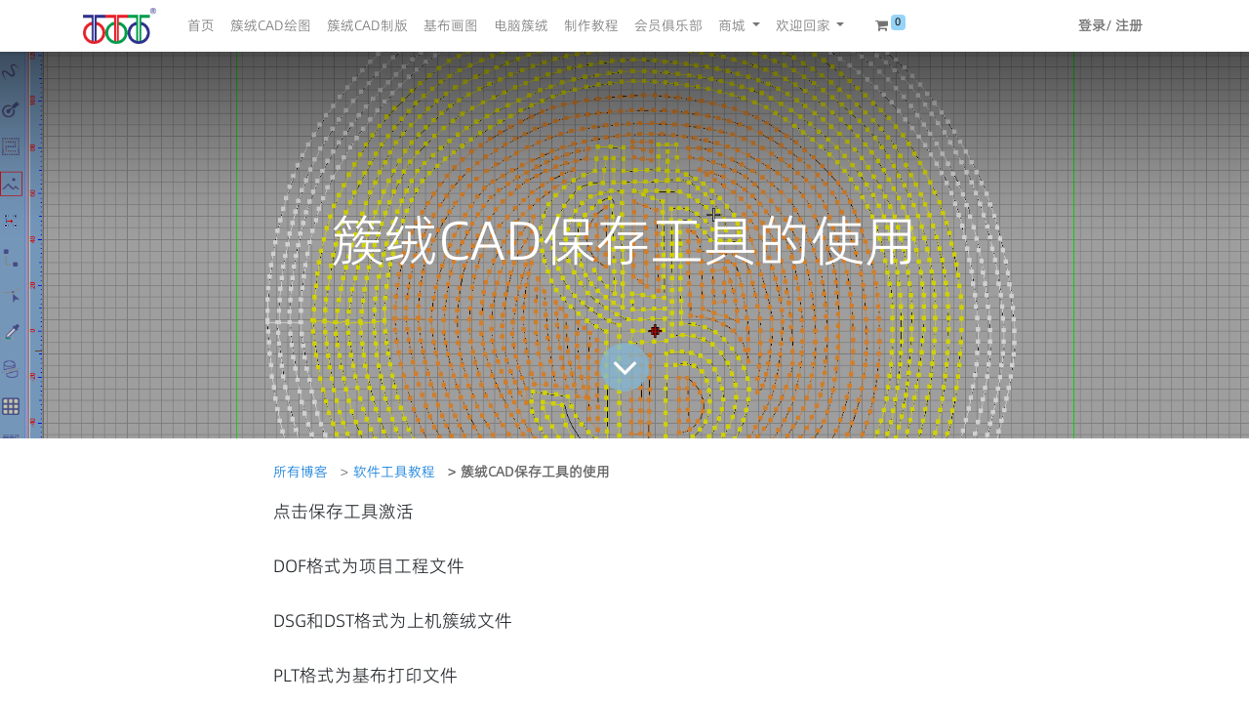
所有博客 (300, 471)
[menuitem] (201, 26)
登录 (1092, 25)
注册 (1129, 25)
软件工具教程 (394, 471)
